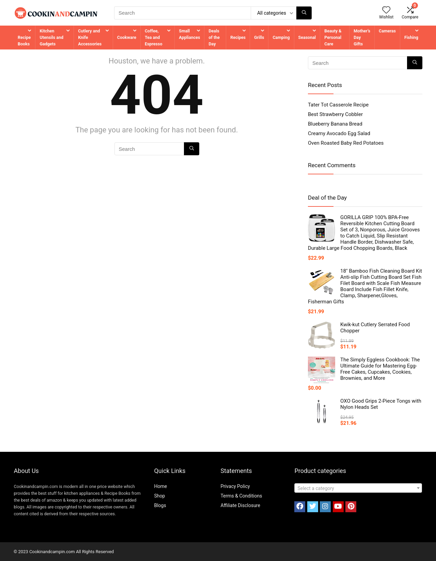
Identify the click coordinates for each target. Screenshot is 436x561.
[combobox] (358, 488)
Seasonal (307, 37)
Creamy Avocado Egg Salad (339, 133)
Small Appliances (189, 34)
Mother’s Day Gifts (362, 37)
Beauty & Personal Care (332, 37)
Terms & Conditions (241, 496)
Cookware (126, 37)
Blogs (160, 505)
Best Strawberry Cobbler (335, 114)
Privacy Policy (235, 486)
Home (160, 486)
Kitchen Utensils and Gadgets (51, 37)
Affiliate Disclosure (240, 505)
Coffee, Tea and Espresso (153, 37)
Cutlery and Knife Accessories (90, 37)
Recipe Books (24, 40)
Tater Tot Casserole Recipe (338, 105)
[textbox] (358, 488)
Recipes (238, 37)
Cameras (387, 30)
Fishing (411, 37)
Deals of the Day (214, 37)
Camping (281, 37)
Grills (259, 37)
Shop (159, 496)
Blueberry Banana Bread (335, 124)
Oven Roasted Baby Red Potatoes (346, 143)
